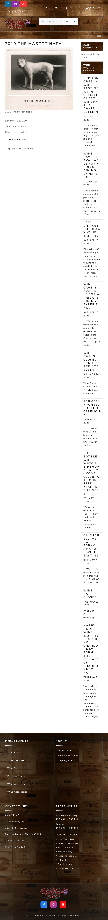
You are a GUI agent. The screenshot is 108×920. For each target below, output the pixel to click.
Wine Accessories (17, 791)
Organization (65, 750)
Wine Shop (13, 768)
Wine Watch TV (16, 784)
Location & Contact (68, 755)
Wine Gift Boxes (16, 760)
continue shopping (21, 148)
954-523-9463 (17, 11)
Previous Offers (16, 776)
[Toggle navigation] (99, 35)
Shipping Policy (66, 760)
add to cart (17, 139)
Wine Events (14, 752)
